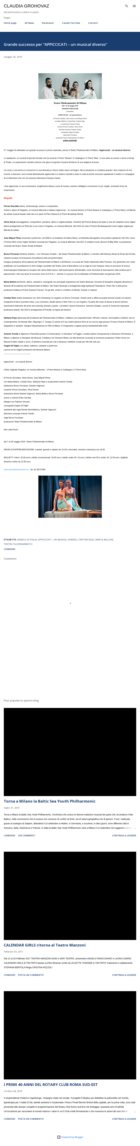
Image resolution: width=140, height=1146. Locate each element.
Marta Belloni (104, 539)
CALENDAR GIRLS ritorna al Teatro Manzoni (45, 945)
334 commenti (26, 835)
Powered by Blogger (70, 1137)
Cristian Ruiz (86, 539)
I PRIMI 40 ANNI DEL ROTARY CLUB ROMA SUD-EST (51, 1084)
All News (29, 22)
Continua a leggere (124, 835)
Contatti (93, 22)
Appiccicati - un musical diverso (57, 539)
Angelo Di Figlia (27, 539)
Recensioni (48, 22)
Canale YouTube (71, 22)
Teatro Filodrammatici (18, 544)
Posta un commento (31, 974)
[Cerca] (127, 6)
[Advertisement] (70, 666)
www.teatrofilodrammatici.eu (16, 469)
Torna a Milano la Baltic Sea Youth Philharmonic (49, 801)
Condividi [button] (9, 549)
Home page (10, 22)
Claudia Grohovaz (26, 5)
